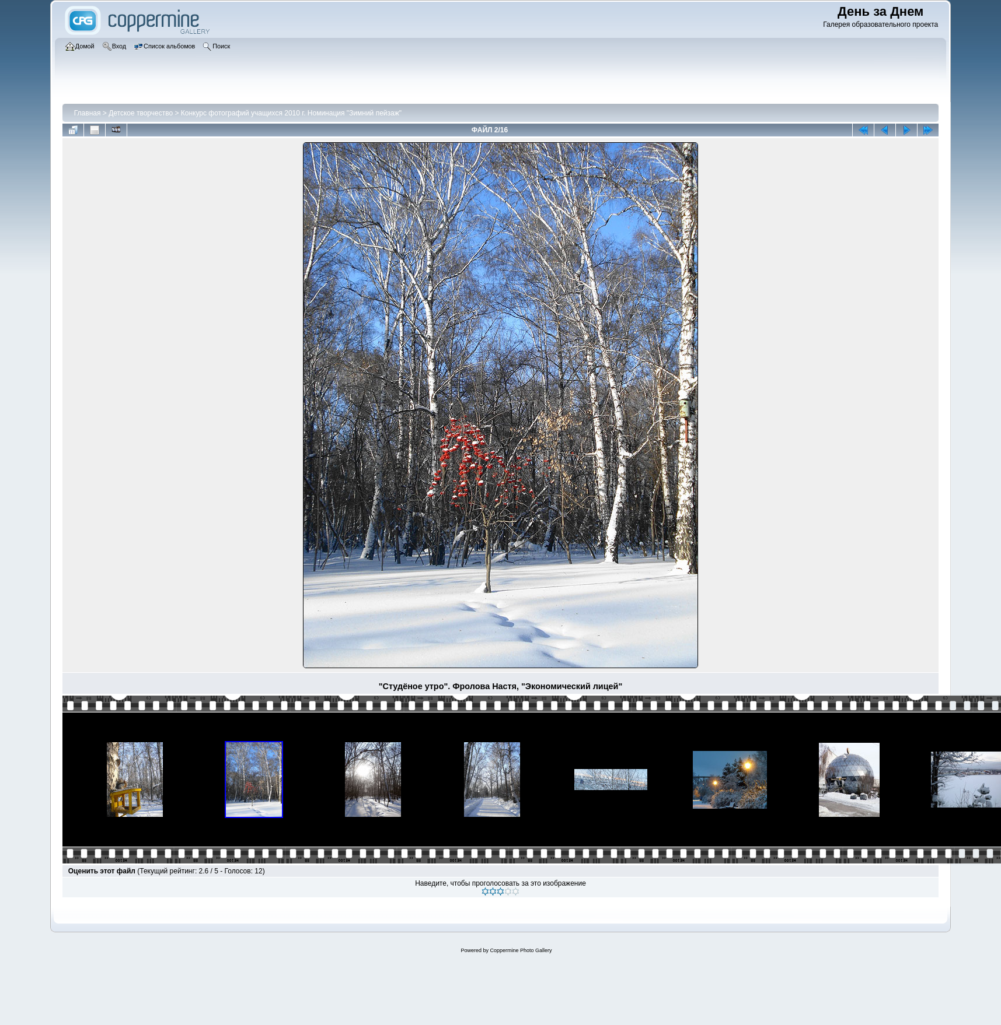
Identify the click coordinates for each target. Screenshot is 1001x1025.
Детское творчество (141, 113)
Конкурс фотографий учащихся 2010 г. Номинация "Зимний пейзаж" (291, 113)
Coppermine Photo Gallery (521, 950)
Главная (87, 113)
